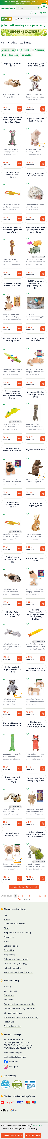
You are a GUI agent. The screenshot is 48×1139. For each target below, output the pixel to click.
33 (45, 895)
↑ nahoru (26, 899)
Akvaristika (9, 937)
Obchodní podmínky (13, 1013)
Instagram (11, 1066)
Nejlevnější (26, 50)
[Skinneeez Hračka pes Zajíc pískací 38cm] (35, 413)
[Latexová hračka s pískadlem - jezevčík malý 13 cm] (12, 248)
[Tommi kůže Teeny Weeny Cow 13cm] (12, 303)
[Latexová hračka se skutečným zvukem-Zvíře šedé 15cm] (12, 138)
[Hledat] (37, 8)
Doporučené (8, 50)
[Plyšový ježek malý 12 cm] (35, 193)
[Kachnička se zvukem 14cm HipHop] (12, 193)
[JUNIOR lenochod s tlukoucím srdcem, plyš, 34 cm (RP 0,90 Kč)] (35, 303)
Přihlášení (8, 999)
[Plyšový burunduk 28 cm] (12, 83)
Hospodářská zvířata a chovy (17, 932)
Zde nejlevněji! (40, 257)
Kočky (7, 919)
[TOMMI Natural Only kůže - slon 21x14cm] (35, 687)
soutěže (29, 1)
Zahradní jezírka (11, 946)
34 (19, 899)
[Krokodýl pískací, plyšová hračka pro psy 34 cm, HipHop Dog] (35, 852)
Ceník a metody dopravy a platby (19, 1004)
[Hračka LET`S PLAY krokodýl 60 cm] (12, 358)
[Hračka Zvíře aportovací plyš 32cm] (12, 632)
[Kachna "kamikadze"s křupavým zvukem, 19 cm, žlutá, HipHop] (35, 632)
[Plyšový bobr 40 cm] (35, 468)
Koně (6, 941)
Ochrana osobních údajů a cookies (19, 1008)
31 (35, 895)
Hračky (13, 42)
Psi (2, 42)
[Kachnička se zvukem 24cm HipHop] (12, 522)
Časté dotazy (10, 991)
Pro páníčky (9, 954)
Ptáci (6, 928)
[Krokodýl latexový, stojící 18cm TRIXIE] (12, 742)
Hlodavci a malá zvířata (14, 923)
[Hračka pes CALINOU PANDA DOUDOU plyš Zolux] (35, 742)
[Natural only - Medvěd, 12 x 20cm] (12, 468)
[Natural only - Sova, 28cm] (35, 578)
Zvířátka (28, 19)
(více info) (37, 1125)
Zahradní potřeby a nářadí (16, 959)
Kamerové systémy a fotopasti (18, 972)
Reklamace (9, 1022)
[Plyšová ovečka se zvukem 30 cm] (35, 138)
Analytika (18, 1128)
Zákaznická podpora (13, 1052)
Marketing (31, 1128)
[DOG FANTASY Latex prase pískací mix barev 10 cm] (35, 248)
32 (40, 895)
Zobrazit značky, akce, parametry (23, 25)
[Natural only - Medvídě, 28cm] (12, 852)
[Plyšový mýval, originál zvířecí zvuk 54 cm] (12, 687)
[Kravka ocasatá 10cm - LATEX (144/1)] (12, 797)
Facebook (11, 1061)
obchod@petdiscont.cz (15, 1057)
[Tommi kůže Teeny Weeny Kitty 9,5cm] (35, 797)
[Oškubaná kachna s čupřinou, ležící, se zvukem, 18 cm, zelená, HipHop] (12, 413)
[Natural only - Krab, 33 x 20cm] (35, 358)
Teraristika (9, 950)
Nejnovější (26, 55)
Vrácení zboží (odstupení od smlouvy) (21, 1017)
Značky (7, 986)
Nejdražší (39, 50)
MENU (6, 19)
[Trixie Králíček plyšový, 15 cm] (35, 522)
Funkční (6, 1128)
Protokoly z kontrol (12, 1026)
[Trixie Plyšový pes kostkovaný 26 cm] (35, 83)
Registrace (9, 995)
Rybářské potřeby (12, 968)
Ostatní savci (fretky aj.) (15, 963)
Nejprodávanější (10, 55)
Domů (19, 19)
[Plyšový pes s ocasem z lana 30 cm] (12, 578)
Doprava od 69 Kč (10, 1)
